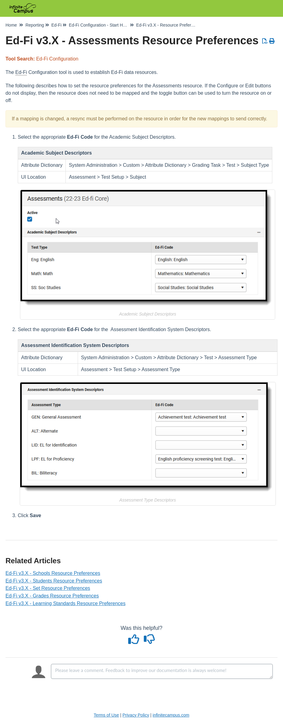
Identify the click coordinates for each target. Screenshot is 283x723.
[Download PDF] (265, 41)
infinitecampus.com (171, 715)
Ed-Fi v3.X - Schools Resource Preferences (53, 573)
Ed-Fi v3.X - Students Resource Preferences (54, 580)
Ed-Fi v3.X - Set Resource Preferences (48, 588)
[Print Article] (272, 41)
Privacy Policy (135, 715)
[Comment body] (162, 671)
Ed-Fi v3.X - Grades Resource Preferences (52, 595)
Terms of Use (106, 715)
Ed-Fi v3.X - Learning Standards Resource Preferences (65, 603)
